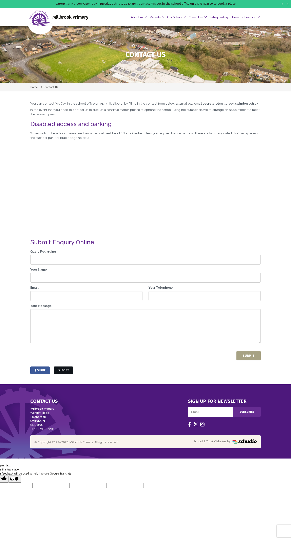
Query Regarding (43, 251)
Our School (175, 17)
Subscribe (246, 412)
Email (34, 287)
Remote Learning (244, 17)
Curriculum (196, 17)
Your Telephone (161, 287)
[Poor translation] (14, 479)
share (40, 370)
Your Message (41, 306)
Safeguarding (219, 17)
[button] (282, 5)
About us (137, 17)
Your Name (38, 269)
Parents (155, 17)
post (63, 370)
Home (34, 87)
